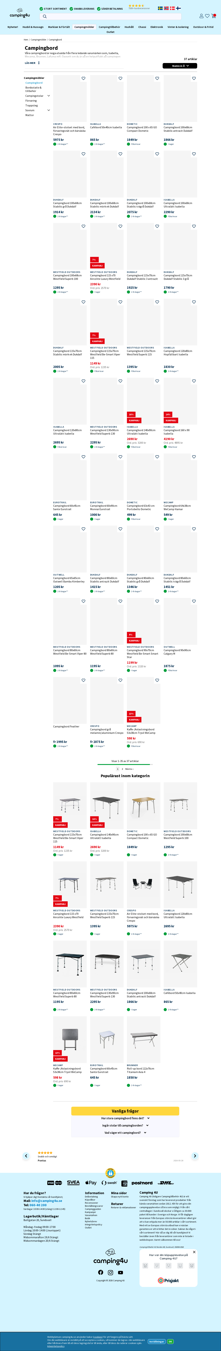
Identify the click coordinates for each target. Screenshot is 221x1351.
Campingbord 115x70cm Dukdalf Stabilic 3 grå (178, 277)
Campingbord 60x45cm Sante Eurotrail (66, 507)
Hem (26, 39)
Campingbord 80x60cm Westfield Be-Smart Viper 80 (70, 651)
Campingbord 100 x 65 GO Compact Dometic (142, 129)
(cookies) (98, 1336)
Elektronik (157, 27)
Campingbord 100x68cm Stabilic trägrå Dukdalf (141, 204)
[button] (141, 7)
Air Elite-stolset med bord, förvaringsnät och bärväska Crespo (69, 131)
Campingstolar (34, 95)
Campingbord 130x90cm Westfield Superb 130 (104, 431)
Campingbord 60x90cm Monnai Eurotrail (103, 507)
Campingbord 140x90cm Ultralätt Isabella (141, 431)
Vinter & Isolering (178, 27)
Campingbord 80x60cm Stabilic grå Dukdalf (140, 579)
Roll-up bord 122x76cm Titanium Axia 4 (140, 1070)
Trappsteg (31, 105)
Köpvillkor (90, 1199)
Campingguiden (93, 1209)
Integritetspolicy (93, 1224)
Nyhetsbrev (91, 1221)
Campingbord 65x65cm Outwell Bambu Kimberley (68, 579)
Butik (87, 1218)
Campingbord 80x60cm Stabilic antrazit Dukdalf (104, 579)
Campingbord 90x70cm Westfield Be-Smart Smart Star (142, 653)
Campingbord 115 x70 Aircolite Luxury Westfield (105, 277)
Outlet (110, 32)
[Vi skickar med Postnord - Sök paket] (142, 1184)
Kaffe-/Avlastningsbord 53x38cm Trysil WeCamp (141, 731)
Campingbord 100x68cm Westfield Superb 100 (67, 277)
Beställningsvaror (94, 1205)
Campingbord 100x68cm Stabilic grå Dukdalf (67, 204)
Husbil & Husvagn (33, 27)
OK (170, 1341)
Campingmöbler (84, 27)
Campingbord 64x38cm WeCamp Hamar (177, 507)
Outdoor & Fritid (203, 27)
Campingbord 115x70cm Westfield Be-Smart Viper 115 (105, 354)
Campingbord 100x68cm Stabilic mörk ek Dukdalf (104, 204)
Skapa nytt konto (120, 1196)
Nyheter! (13, 27)
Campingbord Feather (66, 726)
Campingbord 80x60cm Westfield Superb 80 (103, 651)
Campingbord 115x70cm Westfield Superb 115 (141, 352)
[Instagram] (110, 1273)
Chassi (142, 27)
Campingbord (55, 39)
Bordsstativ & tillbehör (33, 89)
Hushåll (129, 27)
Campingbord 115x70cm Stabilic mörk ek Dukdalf (67, 352)
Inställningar (156, 1341)
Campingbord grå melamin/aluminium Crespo (106, 731)
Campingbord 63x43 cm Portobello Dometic (141, 507)
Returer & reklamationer (123, 1207)
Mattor (29, 115)
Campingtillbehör (109, 27)
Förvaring (31, 100)
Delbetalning (91, 1196)
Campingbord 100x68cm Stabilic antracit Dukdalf (178, 129)
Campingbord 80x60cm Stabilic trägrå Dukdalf (177, 579)
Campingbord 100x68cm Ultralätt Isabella (178, 204)
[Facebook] (100, 1273)
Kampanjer (90, 1212)
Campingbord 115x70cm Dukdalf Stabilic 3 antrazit (142, 277)
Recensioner (91, 1202)
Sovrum (29, 110)
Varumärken (91, 1215)
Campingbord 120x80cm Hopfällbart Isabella (178, 352)
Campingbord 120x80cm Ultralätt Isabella (67, 431)
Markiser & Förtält (59, 27)
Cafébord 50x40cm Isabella (106, 127)
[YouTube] (120, 1272)
